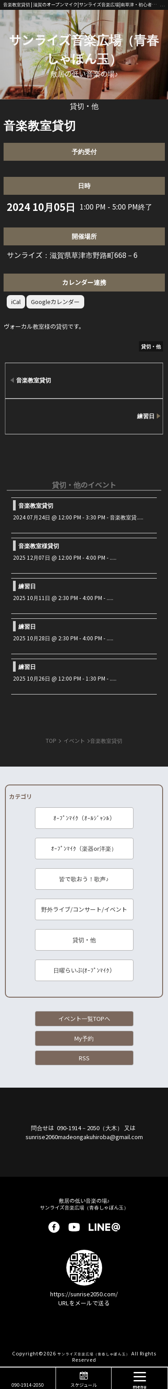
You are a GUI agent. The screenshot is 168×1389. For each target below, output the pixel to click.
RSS (84, 1058)
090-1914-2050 (28, 1384)
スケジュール (83, 1384)
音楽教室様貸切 (38, 545)
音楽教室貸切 (35, 505)
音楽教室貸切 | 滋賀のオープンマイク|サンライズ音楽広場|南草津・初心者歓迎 (81, 4)
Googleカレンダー (55, 301)
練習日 (27, 586)
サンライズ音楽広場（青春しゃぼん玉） (84, 48)
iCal (16, 301)
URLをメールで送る (84, 1303)
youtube (74, 1227)
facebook (54, 1227)
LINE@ (104, 1227)
